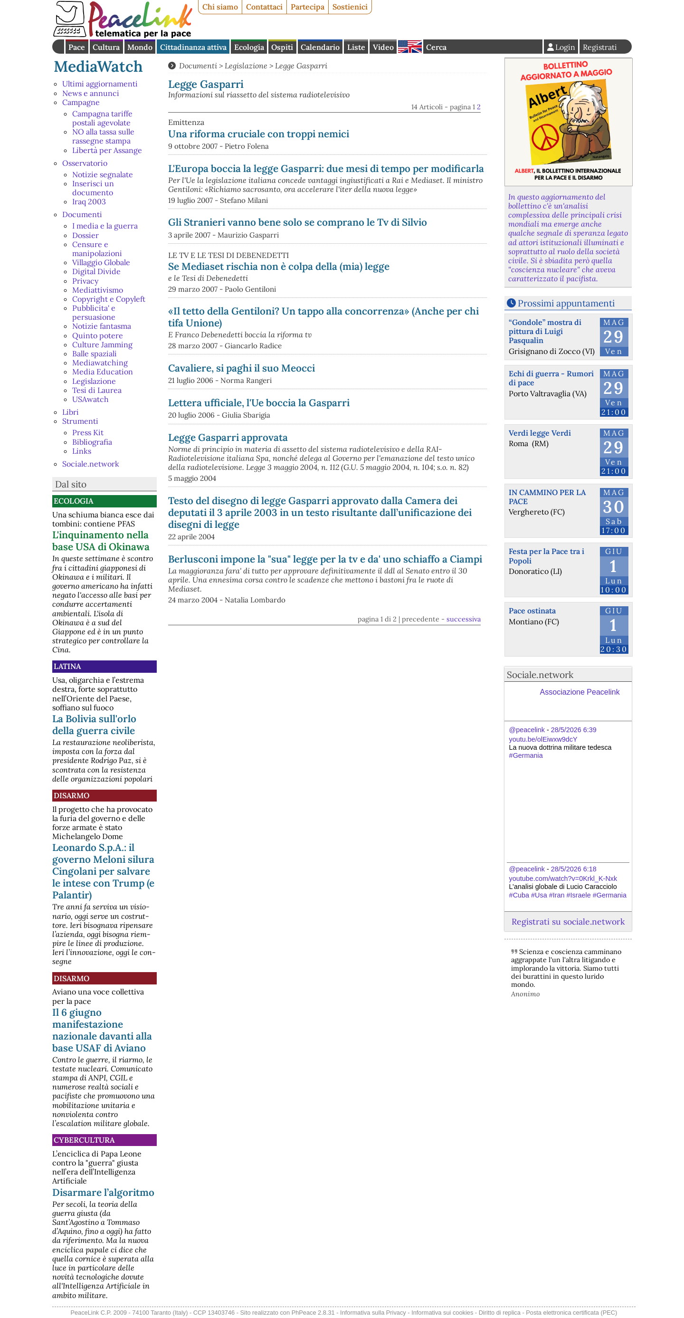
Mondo (139, 47)
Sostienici (350, 6)
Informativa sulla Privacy (373, 1312)
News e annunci (90, 93)
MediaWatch (98, 66)
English (410, 46)
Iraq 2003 (89, 201)
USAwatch (90, 399)
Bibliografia (92, 442)
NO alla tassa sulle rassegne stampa (103, 136)
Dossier (85, 235)
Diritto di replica (500, 1312)
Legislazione (94, 381)
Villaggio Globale (101, 262)
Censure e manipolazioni (97, 248)
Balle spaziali (94, 353)
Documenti (82, 214)
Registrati (600, 47)
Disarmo (71, 795)
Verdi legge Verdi (540, 433)
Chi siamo (220, 6)
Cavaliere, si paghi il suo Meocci (241, 368)
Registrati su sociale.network (568, 921)
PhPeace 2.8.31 (313, 1312)
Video (383, 47)
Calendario (320, 47)
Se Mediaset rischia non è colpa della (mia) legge (279, 266)
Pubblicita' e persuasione (93, 312)
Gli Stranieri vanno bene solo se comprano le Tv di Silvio (297, 222)
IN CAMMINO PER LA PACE (547, 496)
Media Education (102, 371)
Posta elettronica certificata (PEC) (571, 1312)
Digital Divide (96, 271)
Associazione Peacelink (580, 692)
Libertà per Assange (107, 150)
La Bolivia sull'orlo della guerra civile (94, 724)
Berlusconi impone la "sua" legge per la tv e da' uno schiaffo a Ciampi (325, 559)
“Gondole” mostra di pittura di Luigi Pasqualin (545, 331)
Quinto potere (97, 335)
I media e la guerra (105, 225)
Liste (356, 47)
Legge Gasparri (301, 65)
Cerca (436, 47)
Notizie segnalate (102, 174)
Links (81, 451)
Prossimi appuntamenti (566, 303)
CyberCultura (84, 1140)
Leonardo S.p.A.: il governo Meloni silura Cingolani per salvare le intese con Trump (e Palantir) (103, 871)
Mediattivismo (97, 290)
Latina (67, 666)
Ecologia (249, 47)
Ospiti (282, 47)
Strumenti (80, 421)
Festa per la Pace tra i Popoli (546, 555)
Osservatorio (84, 163)
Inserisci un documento (93, 188)
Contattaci (264, 6)
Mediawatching (100, 362)
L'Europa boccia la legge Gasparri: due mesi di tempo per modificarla (326, 168)
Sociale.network (90, 463)
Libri (70, 412)
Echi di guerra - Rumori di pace (551, 378)
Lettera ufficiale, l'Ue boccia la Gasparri (259, 402)
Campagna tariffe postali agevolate (102, 118)
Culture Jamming (102, 344)
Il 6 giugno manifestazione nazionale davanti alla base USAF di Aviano (102, 1030)
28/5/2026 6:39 (574, 730)
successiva (463, 619)
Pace (76, 47)
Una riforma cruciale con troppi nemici (258, 133)
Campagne (81, 102)
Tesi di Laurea (97, 390)
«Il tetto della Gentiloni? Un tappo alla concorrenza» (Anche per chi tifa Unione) (323, 317)
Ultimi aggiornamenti (100, 83)
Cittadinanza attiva (193, 47)
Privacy (85, 281)
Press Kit (88, 432)
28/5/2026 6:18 (574, 869)
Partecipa (307, 6)
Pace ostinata (532, 610)
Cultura (106, 47)
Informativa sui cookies (442, 1312)
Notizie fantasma (101, 326)
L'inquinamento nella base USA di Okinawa (101, 540)
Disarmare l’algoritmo (103, 1192)
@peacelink (527, 730)
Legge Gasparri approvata (228, 437)
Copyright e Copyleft (108, 299)
